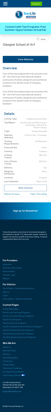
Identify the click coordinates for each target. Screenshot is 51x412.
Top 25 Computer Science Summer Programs (22, 326)
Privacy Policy (8, 364)
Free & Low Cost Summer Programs (18, 316)
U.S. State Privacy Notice (13, 372)
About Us (7, 347)
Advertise (7, 264)
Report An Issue (12, 194)
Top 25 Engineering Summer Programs (19, 337)
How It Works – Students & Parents (17, 299)
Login (5, 295)
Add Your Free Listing (12, 268)
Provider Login (9, 275)
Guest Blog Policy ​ (10, 357)
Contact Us (8, 361)
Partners (6, 354)
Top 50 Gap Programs (12, 319)
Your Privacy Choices (12, 375)
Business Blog (9, 271)
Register (36, 4)
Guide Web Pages (10, 309)
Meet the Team (9, 350)
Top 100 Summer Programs (14, 323)
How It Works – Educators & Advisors (18, 288)
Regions (6, 278)
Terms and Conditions (12, 368)
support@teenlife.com (12, 391)
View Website (25, 59)
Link (25, 28)
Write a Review (25, 187)
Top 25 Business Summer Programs (18, 333)
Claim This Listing (38, 194)
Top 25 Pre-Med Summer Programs (18, 330)
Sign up (6, 292)
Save (43, 39)
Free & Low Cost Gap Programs (16, 312)
